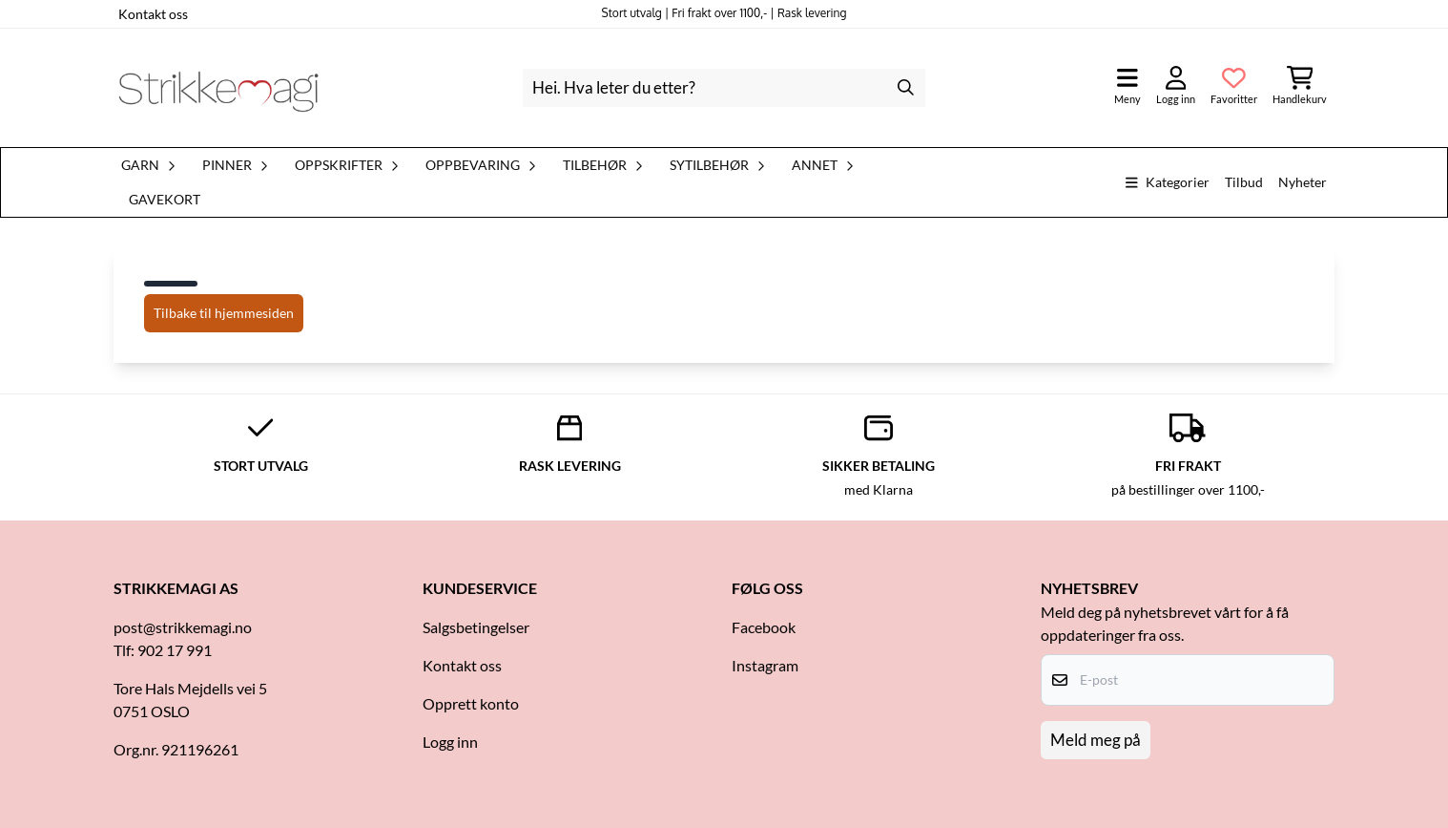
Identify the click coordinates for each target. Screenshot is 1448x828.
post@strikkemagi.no (183, 627)
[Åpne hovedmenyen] (1127, 87)
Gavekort (164, 199)
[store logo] (218, 88)
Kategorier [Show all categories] (1168, 182)
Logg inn (450, 741)
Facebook (764, 627)
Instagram (765, 665)
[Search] (906, 88)
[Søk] (723, 88)
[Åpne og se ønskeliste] (1234, 87)
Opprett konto (471, 703)
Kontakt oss (153, 14)
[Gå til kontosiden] (1175, 87)
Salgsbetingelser (476, 627)
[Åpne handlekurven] (1299, 87)
